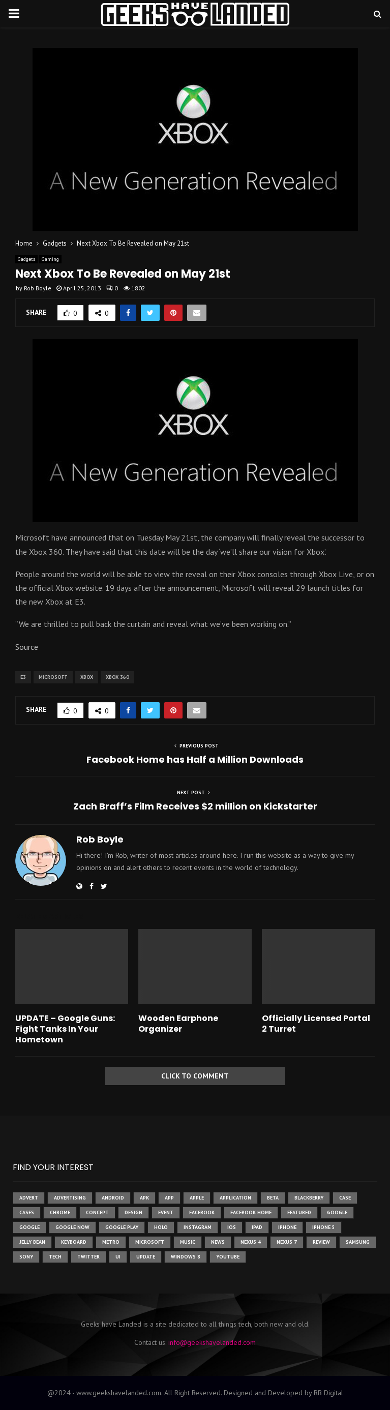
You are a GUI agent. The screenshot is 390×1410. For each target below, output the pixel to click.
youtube (227, 1256)
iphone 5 (323, 1227)
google (337, 1212)
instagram (198, 1227)
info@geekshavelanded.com (212, 1342)
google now (72, 1227)
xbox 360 (117, 677)
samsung (358, 1242)
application (235, 1197)
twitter (88, 1256)
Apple (197, 1197)
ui (118, 1256)
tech (55, 1256)
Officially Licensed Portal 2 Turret (316, 1023)
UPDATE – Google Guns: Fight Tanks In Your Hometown (65, 1028)
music (187, 1242)
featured (299, 1212)
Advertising (70, 1197)
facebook (202, 1212)
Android (113, 1197)
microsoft (53, 677)
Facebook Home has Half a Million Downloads (195, 759)
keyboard (73, 1242)
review (321, 1242)
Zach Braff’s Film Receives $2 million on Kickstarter (195, 806)
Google (29, 1227)
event (165, 1212)
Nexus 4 (251, 1242)
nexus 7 (287, 1242)
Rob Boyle (37, 288)
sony (26, 1256)
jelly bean (32, 1242)
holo (161, 1227)
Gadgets (26, 259)
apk (144, 1197)
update (145, 1256)
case (345, 1197)
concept (97, 1212)
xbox (86, 677)
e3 (23, 677)
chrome (60, 1212)
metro (110, 1242)
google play (121, 1227)
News (218, 1242)
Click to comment (195, 1076)
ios (231, 1227)
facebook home (251, 1212)
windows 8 (185, 1256)
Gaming (50, 259)
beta (273, 1197)
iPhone (287, 1227)
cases (26, 1212)
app (169, 1197)
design (133, 1212)
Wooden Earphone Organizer (178, 1023)
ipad (257, 1227)
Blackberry (308, 1197)
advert (28, 1197)
